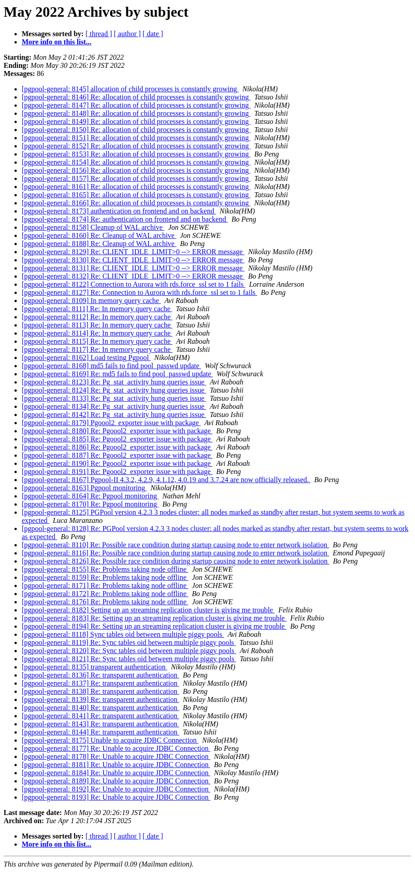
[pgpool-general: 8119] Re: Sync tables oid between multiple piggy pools (129, 642)
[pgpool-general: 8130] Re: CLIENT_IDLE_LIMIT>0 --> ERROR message (133, 260)
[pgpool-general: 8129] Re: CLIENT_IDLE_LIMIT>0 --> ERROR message (133, 252)
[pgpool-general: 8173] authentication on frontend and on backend (119, 211)
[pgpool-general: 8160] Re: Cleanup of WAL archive (99, 235)
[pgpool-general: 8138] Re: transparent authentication (100, 691)
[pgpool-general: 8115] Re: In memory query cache (97, 341)
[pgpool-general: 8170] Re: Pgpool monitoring (90, 504)
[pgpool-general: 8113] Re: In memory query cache (97, 325)
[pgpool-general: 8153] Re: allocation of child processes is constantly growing (136, 154)
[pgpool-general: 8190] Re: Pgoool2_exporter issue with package (117, 463)
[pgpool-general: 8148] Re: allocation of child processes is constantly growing (136, 113)
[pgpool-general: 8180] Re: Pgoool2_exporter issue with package (117, 431)
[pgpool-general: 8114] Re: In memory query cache (97, 333)
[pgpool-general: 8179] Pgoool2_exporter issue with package (111, 423)
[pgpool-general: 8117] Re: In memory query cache (97, 349)
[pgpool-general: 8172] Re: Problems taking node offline (105, 593)
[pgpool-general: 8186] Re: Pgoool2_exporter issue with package (117, 447)
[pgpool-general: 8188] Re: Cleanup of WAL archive (99, 243)
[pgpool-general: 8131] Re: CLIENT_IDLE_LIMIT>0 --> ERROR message (133, 268)
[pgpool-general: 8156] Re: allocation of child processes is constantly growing (136, 170)
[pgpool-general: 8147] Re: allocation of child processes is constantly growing (136, 105)
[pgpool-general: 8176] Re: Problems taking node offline (105, 602)
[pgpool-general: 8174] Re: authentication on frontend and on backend (125, 219)
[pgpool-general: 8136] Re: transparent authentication (100, 675)
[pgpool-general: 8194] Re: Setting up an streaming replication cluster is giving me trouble (154, 626)
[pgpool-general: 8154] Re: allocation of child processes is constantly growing (136, 162)
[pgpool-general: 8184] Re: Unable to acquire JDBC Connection (116, 773)
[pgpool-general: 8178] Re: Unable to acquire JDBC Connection (116, 756)
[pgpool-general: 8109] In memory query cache (91, 300)
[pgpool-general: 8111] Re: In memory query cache (97, 309)
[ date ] (153, 34)
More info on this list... (56, 42)
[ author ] (127, 34)
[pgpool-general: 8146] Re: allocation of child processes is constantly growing (136, 97)
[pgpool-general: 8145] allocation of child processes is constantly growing (130, 89)
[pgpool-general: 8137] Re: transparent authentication (100, 683)
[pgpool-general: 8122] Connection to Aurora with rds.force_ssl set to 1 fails (133, 284)
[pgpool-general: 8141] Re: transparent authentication (100, 716)
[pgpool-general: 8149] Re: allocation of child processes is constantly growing (136, 121)
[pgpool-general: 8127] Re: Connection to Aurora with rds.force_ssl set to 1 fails (139, 292)
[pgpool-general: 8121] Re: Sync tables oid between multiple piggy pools (129, 659)
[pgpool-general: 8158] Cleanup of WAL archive (93, 227)
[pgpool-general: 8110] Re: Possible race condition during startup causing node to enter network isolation (175, 545)
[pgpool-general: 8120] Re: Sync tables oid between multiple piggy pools (129, 650)
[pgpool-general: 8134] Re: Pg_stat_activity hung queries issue (114, 406)
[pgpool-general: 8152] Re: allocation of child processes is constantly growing (136, 146)
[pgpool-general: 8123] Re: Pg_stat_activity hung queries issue (114, 382)
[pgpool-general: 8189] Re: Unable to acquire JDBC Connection (116, 781)
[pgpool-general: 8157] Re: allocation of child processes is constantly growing (136, 178)
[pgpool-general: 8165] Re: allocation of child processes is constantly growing (136, 195)
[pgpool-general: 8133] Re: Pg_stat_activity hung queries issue (114, 398)
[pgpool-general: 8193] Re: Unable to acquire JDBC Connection (116, 797)
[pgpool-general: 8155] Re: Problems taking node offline (105, 569)
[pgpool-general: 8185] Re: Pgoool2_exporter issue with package (117, 439)
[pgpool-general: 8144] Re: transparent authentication (100, 732)
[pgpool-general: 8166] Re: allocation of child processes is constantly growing (136, 203)
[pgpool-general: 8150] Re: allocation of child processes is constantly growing (136, 129)
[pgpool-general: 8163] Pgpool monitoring (84, 488)
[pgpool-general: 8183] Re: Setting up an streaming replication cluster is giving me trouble (154, 618)
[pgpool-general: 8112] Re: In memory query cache (97, 317)
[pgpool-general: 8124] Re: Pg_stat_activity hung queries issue (114, 390)
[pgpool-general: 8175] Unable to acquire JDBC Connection (110, 740)
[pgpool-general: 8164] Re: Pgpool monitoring (90, 496)
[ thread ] (99, 34)
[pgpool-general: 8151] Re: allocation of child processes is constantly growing (136, 138)
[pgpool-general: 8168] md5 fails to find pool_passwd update (111, 366)
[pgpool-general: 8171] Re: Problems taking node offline (105, 585)
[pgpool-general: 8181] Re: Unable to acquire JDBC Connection (116, 764)
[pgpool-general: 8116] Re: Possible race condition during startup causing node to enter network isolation (175, 553)
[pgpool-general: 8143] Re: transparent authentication (100, 724)
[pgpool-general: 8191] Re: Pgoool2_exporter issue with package (117, 471)
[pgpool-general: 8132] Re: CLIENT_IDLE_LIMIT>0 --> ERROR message (133, 276)
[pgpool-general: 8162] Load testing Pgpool (86, 357)
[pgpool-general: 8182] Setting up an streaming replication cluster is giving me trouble (148, 610)
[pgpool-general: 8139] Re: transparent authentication (100, 699)
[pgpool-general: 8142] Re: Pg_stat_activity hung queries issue (114, 414)
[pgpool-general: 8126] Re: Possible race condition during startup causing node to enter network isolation (175, 561)
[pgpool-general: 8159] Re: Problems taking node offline (105, 577)
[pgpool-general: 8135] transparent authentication (94, 667)
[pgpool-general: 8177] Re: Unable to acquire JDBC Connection (116, 748)
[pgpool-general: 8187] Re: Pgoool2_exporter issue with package (117, 455)
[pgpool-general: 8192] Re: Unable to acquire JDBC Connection (116, 789)
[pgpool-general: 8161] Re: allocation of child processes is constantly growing (136, 186)
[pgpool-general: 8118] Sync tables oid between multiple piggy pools (123, 634)
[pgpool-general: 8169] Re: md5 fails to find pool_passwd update (117, 374)
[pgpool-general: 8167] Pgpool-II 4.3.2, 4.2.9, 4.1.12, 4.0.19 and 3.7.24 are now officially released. (166, 479)
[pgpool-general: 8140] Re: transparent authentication (100, 707)
